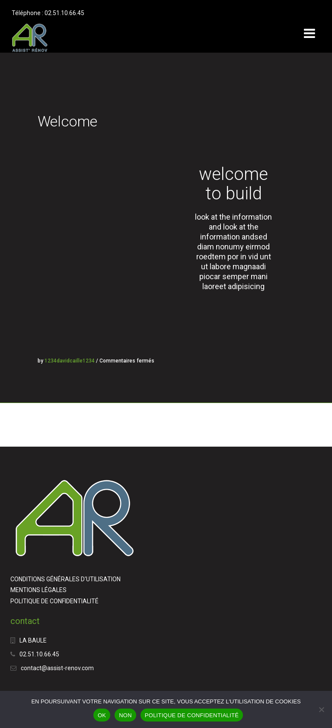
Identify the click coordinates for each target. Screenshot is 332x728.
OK (102, 715)
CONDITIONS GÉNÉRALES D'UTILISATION (65, 579)
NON (125, 715)
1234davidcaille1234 (70, 361)
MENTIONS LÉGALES (38, 589)
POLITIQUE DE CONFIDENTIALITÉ (54, 601)
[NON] (321, 709)
